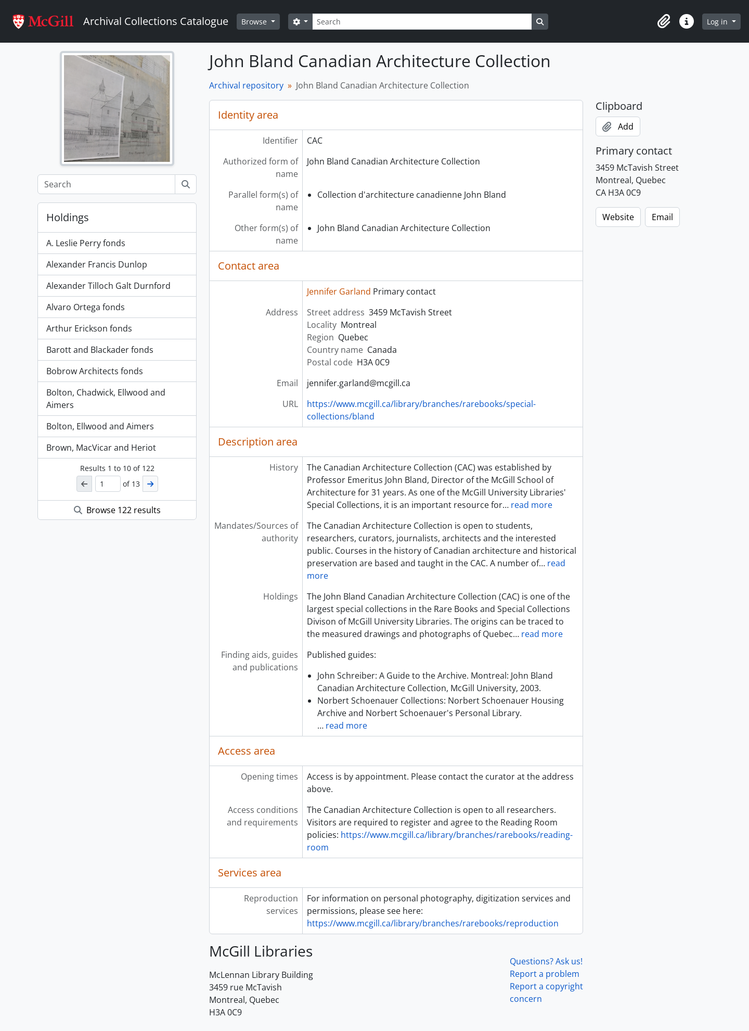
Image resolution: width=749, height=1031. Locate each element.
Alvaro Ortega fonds (85, 307)
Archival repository (246, 85)
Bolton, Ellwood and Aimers (100, 426)
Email (662, 217)
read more (531, 505)
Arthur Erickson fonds (89, 328)
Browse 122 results (117, 510)
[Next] (150, 484)
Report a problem (544, 973)
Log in (718, 22)
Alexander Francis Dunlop (96, 264)
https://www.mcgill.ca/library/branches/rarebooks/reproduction (433, 923)
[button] (663, 21)
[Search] (422, 22)
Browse (255, 22)
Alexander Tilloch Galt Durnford (108, 285)
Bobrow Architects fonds (94, 371)
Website (618, 217)
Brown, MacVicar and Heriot (101, 447)
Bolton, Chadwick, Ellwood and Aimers (105, 399)
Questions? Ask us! (546, 961)
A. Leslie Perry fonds (85, 243)
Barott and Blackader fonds (99, 349)
